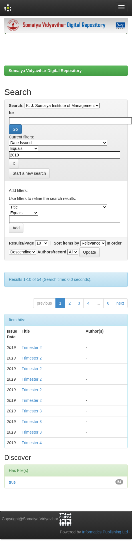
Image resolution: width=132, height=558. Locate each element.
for (11, 112)
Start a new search (29, 173)
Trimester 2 (32, 347)
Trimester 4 (32, 442)
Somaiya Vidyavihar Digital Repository (45, 70)
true (12, 482)
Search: (16, 105)
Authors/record (51, 252)
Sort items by (66, 243)
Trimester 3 (32, 411)
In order (114, 243)
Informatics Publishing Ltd (105, 532)
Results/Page (21, 243)
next (120, 303)
